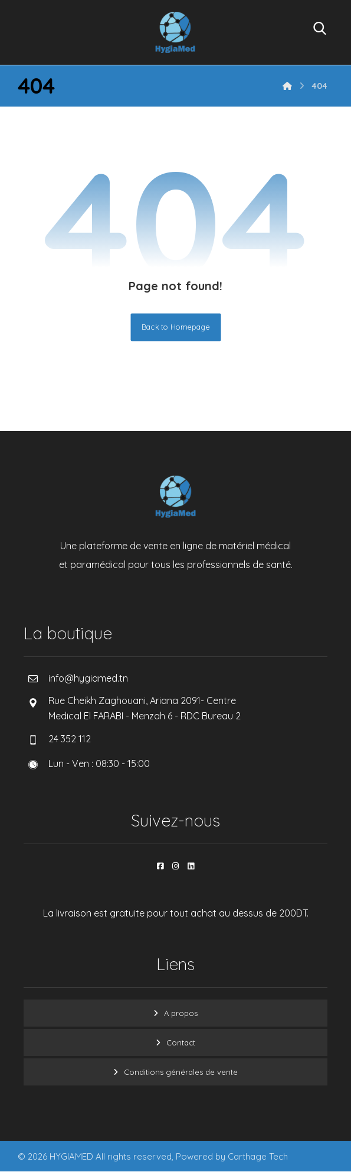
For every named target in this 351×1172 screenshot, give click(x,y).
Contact (180, 1042)
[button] (160, 866)
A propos (181, 1013)
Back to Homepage (175, 327)
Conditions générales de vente (181, 1072)
